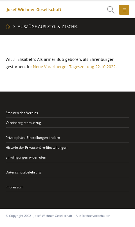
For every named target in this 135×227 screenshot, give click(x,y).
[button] (111, 10)
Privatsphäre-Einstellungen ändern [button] (33, 137)
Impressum (14, 187)
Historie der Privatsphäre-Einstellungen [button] (36, 147)
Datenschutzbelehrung (23, 172)
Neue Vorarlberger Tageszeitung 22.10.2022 (74, 66)
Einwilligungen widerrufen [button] (26, 157)
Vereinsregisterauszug (23, 122)
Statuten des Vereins (22, 112)
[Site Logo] (34, 10)
